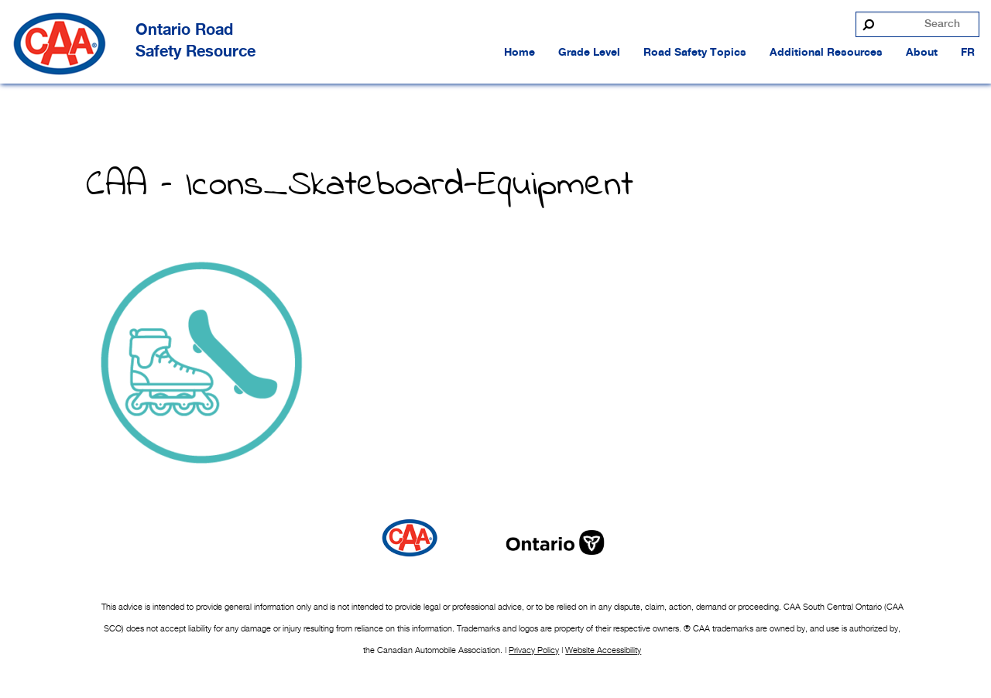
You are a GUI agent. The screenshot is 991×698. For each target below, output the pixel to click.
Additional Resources (826, 52)
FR (968, 52)
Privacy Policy (534, 650)
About (922, 52)
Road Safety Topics (694, 52)
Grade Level (589, 52)
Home (519, 52)
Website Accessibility (603, 650)
